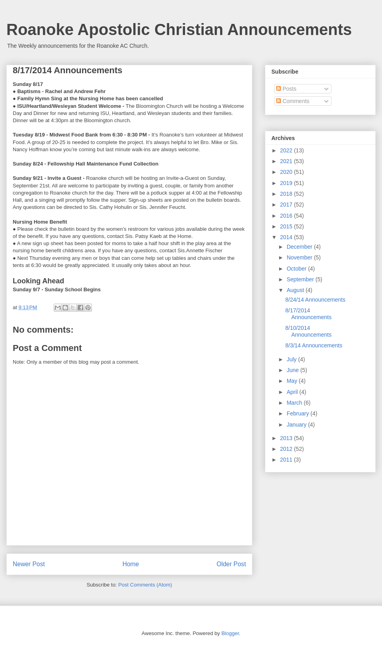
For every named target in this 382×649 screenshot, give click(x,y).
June (293, 370)
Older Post (231, 564)
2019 (287, 183)
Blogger (230, 633)
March (295, 403)
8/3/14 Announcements (313, 345)
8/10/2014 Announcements (308, 331)
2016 (287, 215)
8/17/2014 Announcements (308, 313)
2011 (287, 459)
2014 (287, 237)
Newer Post (29, 564)
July (292, 359)
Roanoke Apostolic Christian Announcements (179, 29)
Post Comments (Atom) (145, 585)
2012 (287, 449)
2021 (287, 161)
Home (131, 564)
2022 (287, 150)
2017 (287, 204)
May (292, 381)
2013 (287, 438)
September (300, 279)
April (292, 392)
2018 (287, 194)
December (300, 247)
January (297, 424)
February (298, 413)
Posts (286, 89)
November (300, 257)
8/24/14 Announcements (315, 299)
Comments (293, 101)
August (295, 290)
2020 (287, 172)
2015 (287, 226)
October (297, 268)
